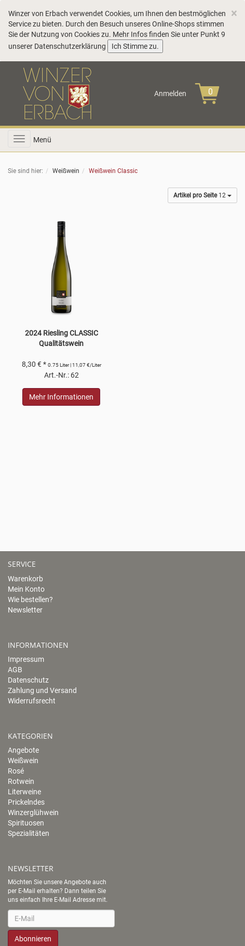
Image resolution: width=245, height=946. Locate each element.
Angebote (23, 750)
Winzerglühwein (33, 812)
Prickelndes (26, 802)
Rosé (16, 771)
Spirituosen (26, 823)
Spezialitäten (28, 833)
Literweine (24, 792)
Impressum (26, 659)
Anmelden (170, 93)
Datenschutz (28, 680)
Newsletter (25, 610)
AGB (15, 669)
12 (202, 195)
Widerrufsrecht (32, 701)
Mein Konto (26, 589)
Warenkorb (25, 579)
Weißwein (23, 760)
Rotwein (21, 781)
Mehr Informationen (61, 397)
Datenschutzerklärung (70, 46)
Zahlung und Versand (42, 690)
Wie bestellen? (30, 599)
